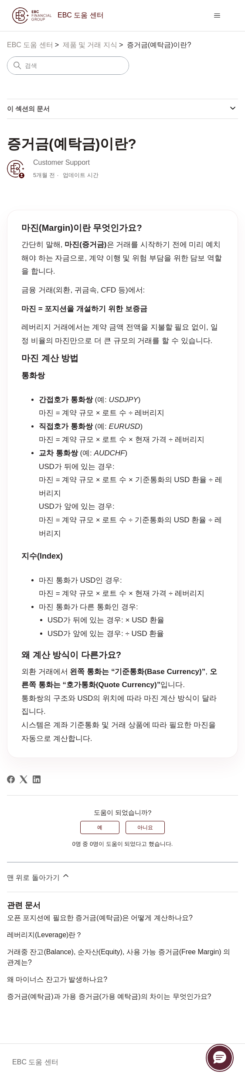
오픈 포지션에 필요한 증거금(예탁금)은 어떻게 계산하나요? (100, 917)
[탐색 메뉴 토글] (217, 16)
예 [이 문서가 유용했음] (99, 827)
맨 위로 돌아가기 (38, 876)
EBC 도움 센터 (30, 45)
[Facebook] (11, 779)
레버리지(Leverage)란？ (44, 934)
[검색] (68, 65)
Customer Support (61, 162)
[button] (220, 1058)
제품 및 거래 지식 (90, 45)
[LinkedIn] (37, 779)
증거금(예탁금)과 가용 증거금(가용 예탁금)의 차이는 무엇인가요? (109, 996)
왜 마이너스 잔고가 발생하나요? (57, 979)
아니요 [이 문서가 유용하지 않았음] (145, 827)
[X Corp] (23, 779)
